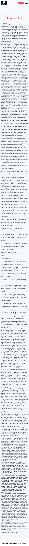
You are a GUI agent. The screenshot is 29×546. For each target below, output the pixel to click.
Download (21, 2)
